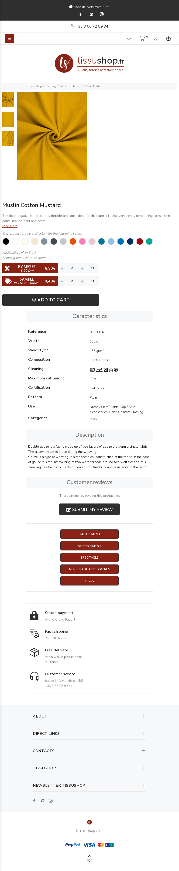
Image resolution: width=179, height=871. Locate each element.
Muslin (64, 86)
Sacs (89, 581)
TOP (89, 861)
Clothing (51, 86)
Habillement (89, 534)
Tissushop (35, 86)
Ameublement (89, 546)
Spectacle (89, 557)
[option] (8, 102)
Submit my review (89, 509)
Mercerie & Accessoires (89, 569)
